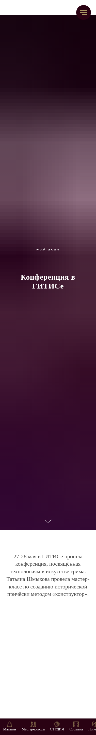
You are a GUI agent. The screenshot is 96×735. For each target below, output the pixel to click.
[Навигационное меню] (83, 12)
